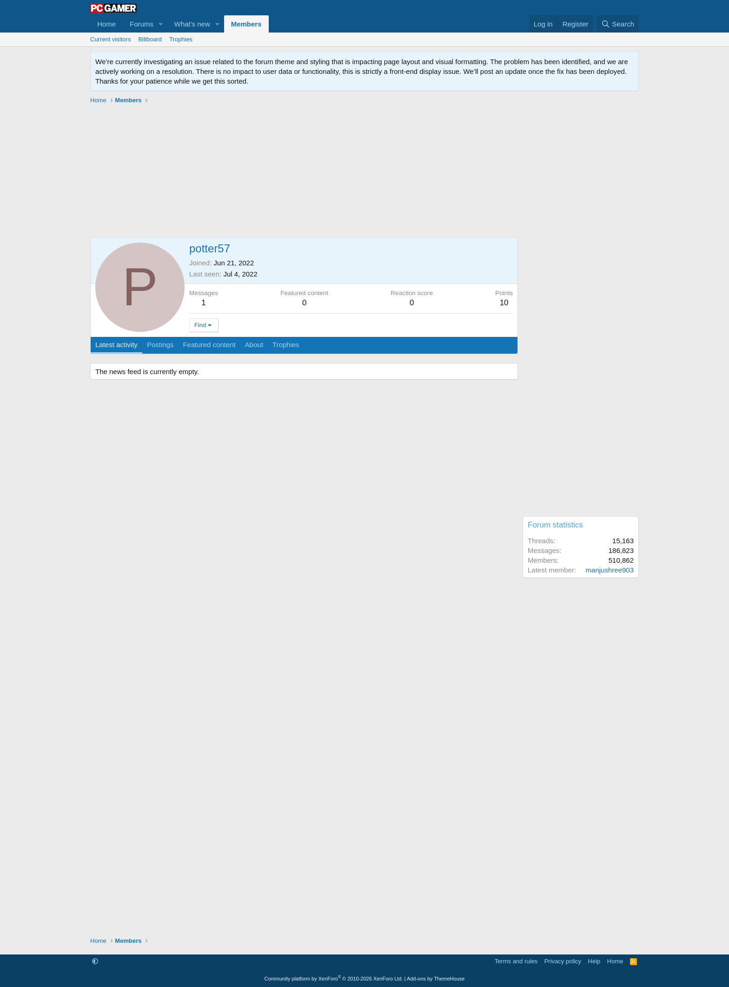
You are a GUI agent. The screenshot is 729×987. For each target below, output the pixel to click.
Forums (141, 24)
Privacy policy (562, 961)
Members (246, 24)
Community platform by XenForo (334, 978)
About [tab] (254, 345)
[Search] (617, 24)
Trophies (180, 39)
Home (106, 24)
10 (504, 302)
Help (594, 961)
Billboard (150, 39)
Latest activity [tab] (116, 345)
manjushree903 (610, 570)
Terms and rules (516, 961)
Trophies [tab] (285, 345)
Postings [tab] (160, 345)
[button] (160, 24)
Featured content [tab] (209, 345)
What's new (192, 24)
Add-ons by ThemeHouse (436, 978)
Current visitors (110, 39)
